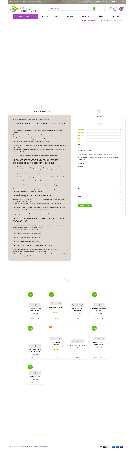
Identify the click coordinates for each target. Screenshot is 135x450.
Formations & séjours (114, 2)
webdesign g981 (43, 447)
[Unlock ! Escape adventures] (56, 335)
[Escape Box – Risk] (34, 372)
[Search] (71, 9)
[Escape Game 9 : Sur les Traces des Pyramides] (34, 339)
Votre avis (81, 168)
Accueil (83, 21)
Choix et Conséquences (104, 21)
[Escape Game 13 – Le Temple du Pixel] (34, 300)
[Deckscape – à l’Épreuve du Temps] (100, 300)
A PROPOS (96, 2)
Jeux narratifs (92, 21)
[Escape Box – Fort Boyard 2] (78, 336)
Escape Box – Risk (34, 380)
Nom (79, 189)
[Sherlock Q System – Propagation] (78, 300)
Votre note (81, 164)
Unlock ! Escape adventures (56, 345)
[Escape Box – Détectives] (56, 299)
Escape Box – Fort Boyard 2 (78, 348)
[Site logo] (25, 9)
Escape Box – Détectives (56, 309)
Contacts (88, 2)
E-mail (80, 197)
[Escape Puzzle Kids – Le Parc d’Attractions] (100, 335)
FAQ (103, 2)
